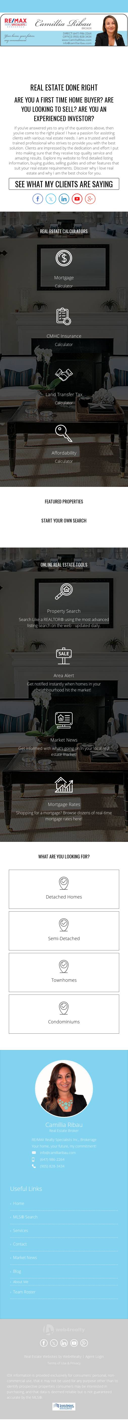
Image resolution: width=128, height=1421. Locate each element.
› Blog (15, 1273)
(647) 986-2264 (52, 1159)
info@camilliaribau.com (58, 1152)
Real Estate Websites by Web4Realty (52, 1358)
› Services (19, 1231)
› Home (17, 1204)
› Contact (18, 1245)
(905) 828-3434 (52, 1166)
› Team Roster (23, 1293)
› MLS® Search (24, 1217)
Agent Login (94, 1358)
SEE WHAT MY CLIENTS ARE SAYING (64, 184)
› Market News (23, 1259)
